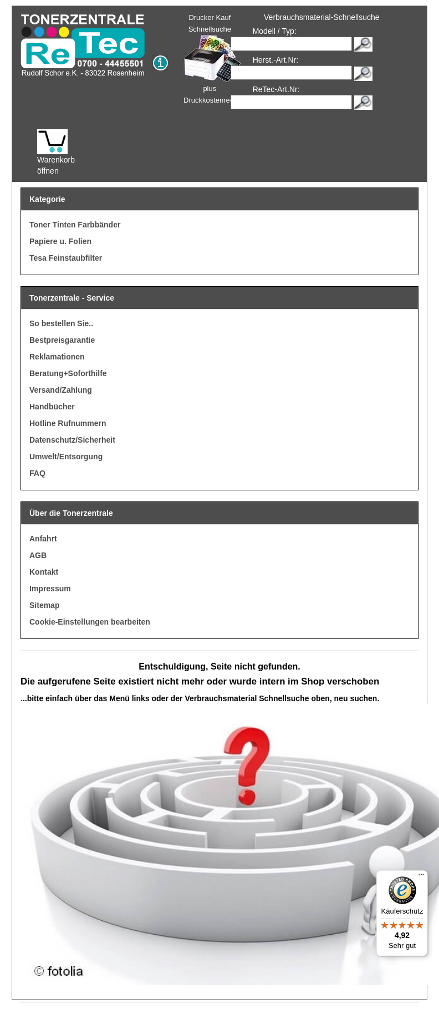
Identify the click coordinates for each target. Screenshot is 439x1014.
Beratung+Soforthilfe (68, 373)
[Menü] (421, 877)
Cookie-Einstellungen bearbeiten (89, 621)
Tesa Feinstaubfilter (65, 257)
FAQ (37, 473)
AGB (38, 555)
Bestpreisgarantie (62, 340)
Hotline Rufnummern (67, 423)
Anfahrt (43, 538)
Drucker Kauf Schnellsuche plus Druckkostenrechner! (216, 58)
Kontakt (43, 571)
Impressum (50, 588)
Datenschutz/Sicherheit (72, 439)
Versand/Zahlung (60, 390)
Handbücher (52, 406)
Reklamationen (57, 356)
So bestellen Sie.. (61, 323)
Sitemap (44, 605)
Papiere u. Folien (60, 241)
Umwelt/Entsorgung (66, 456)
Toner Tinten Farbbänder (74, 224)
